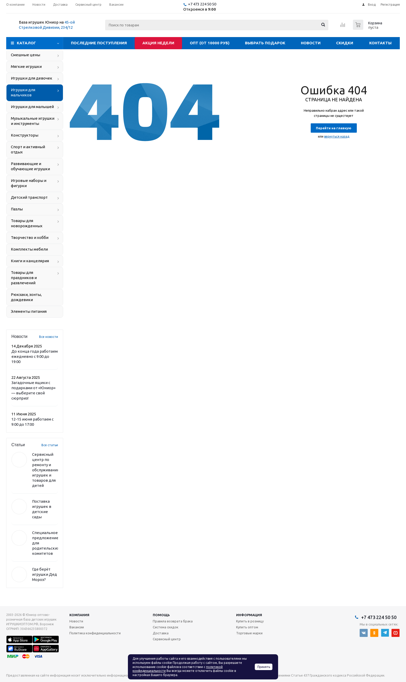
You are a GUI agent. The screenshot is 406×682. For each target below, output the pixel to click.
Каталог (26, 43)
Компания (79, 615)
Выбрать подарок (265, 43)
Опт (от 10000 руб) (209, 43)
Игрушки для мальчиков (23, 92)
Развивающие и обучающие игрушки (30, 166)
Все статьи (49, 445)
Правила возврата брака (173, 621)
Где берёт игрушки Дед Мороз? (44, 574)
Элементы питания (29, 311)
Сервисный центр (167, 639)
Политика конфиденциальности (95, 633)
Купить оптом (247, 627)
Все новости (48, 336)
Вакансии (76, 627)
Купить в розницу (250, 621)
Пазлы (17, 209)
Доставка (161, 633)
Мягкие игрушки (26, 66)
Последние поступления (99, 43)
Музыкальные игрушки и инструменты (32, 121)
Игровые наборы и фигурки (28, 183)
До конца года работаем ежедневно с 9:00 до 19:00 (34, 356)
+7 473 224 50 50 (202, 4)
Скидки (344, 43)
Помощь (161, 615)
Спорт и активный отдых (28, 149)
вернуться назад (336, 136)
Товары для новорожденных (26, 223)
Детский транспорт (29, 197)
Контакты (380, 43)
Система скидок (165, 627)
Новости (311, 43)
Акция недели (158, 43)
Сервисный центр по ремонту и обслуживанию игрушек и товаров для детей (46, 470)
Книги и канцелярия (30, 261)
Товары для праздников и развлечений (24, 277)
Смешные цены (25, 55)
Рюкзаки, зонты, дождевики (26, 297)
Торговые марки (249, 633)
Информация (249, 615)
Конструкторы (24, 135)
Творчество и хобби (29, 237)
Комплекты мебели (29, 249)
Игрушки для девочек (31, 78)
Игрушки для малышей (32, 106)
